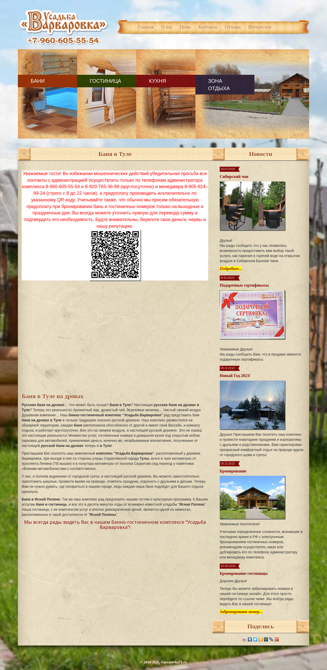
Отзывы (233, 27)
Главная (145, 27)
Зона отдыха (216, 84)
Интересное (259, 27)
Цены (185, 27)
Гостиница (104, 81)
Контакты (207, 27)
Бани (38, 81)
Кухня (155, 81)
